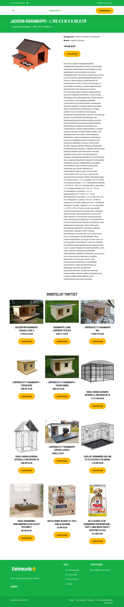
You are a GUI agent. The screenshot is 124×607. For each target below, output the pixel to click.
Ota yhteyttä (80, 600)
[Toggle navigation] (13, 10)
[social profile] (27, 3)
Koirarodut (72, 574)
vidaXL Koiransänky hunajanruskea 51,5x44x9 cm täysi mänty (26, 523)
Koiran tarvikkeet (81, 36)
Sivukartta (108, 603)
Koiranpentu (73, 579)
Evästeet (90, 600)
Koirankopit (95, 36)
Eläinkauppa (104, 11)
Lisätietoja (72, 54)
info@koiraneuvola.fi (104, 3)
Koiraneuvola (73, 570)
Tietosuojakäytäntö (104, 600)
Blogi (70, 584)
